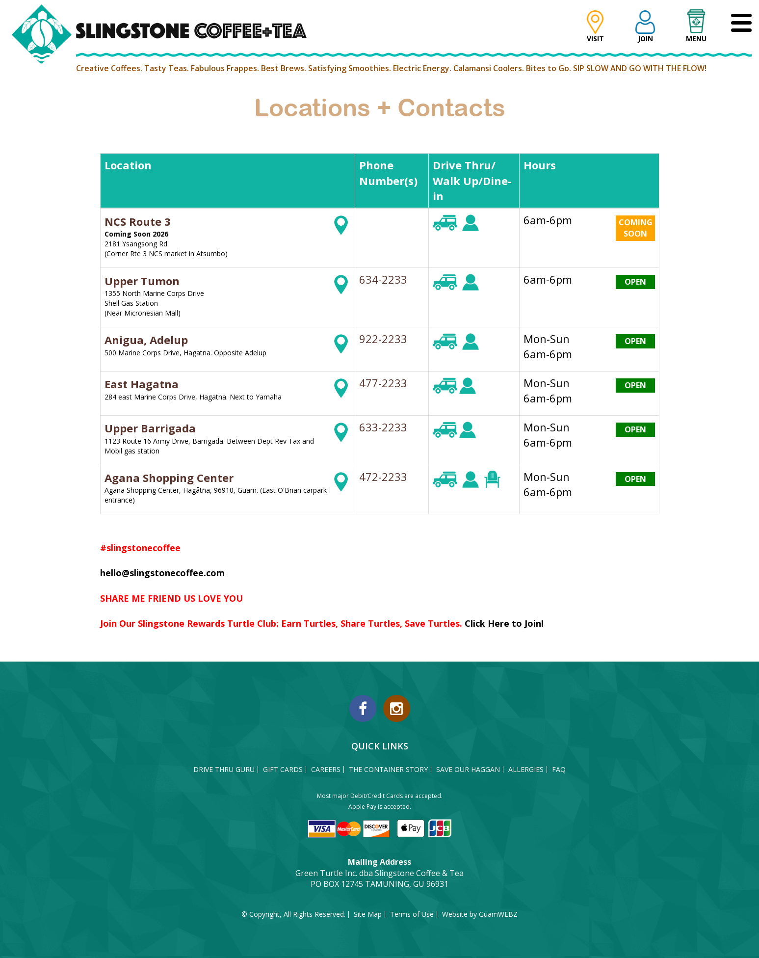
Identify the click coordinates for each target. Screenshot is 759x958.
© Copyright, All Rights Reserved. (293, 914)
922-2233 (383, 338)
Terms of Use (412, 914)
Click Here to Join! (504, 623)
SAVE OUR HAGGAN (468, 769)
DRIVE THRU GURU (224, 769)
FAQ (559, 769)
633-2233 (383, 427)
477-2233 (383, 382)
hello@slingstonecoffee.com (162, 573)
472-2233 (383, 476)
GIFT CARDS (283, 769)
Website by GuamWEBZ (480, 914)
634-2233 (383, 279)
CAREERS (325, 769)
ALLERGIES (526, 769)
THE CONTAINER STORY (388, 769)
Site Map (368, 914)
